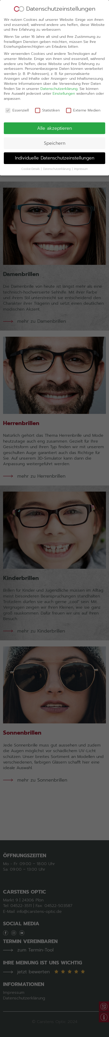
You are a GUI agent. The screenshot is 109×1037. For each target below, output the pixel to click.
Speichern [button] (54, 118)
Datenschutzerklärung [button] (57, 145)
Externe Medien (83, 86)
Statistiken (47, 86)
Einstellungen (64, 69)
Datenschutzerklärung (58, 64)
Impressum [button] (81, 145)
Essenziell (17, 86)
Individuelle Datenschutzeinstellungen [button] (54, 133)
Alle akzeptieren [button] (54, 104)
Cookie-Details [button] (31, 145)
